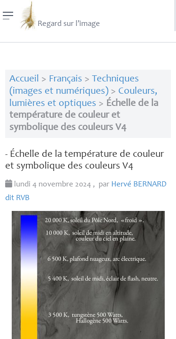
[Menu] (8, 15)
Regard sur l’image (59, 15)
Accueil (24, 79)
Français (65, 79)
